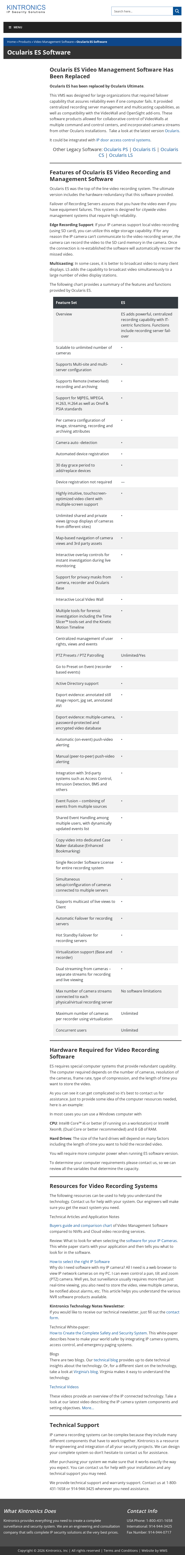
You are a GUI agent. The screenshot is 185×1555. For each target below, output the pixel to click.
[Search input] (142, 11)
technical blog (106, 1359)
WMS (163, 1550)
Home (11, 42)
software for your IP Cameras (151, 1240)
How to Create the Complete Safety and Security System (98, 1333)
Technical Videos (64, 1386)
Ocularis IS (144, 149)
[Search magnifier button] (177, 11)
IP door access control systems (123, 140)
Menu (15, 27)
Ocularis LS (121, 155)
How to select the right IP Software (80, 1261)
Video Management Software (54, 42)
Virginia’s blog (86, 1371)
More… (88, 1407)
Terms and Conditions (121, 1550)
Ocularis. (172, 130)
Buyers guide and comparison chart (81, 1225)
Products (24, 42)
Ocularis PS (116, 149)
